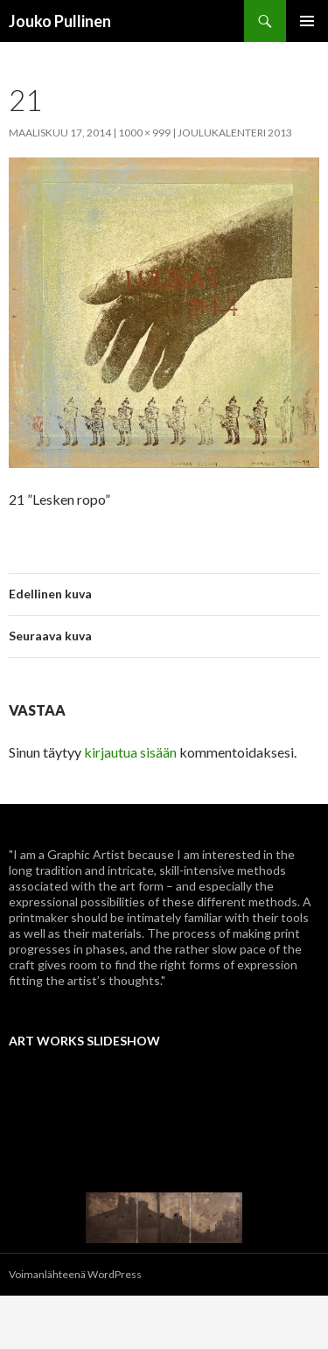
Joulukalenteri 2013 (235, 132)
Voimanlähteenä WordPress (75, 1274)
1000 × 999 (144, 132)
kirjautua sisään (130, 752)
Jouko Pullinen (60, 21)
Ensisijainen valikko (307, 21)
